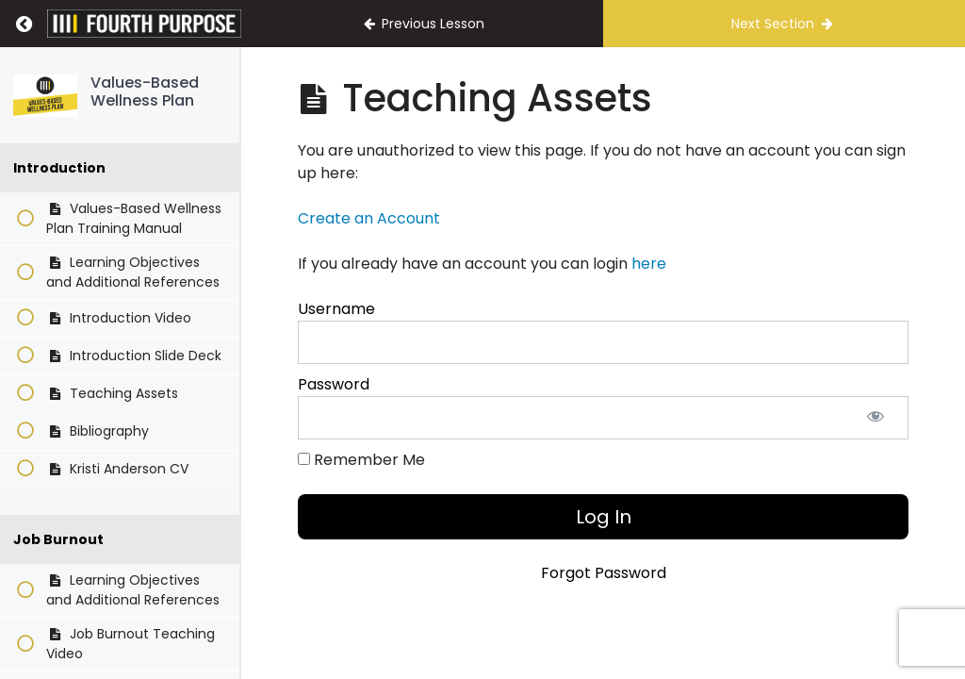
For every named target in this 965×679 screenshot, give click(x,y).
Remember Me (361, 460)
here (648, 263)
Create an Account (369, 218)
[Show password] (875, 417)
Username (336, 309)
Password (333, 384)
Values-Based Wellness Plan (144, 91)
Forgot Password (603, 573)
